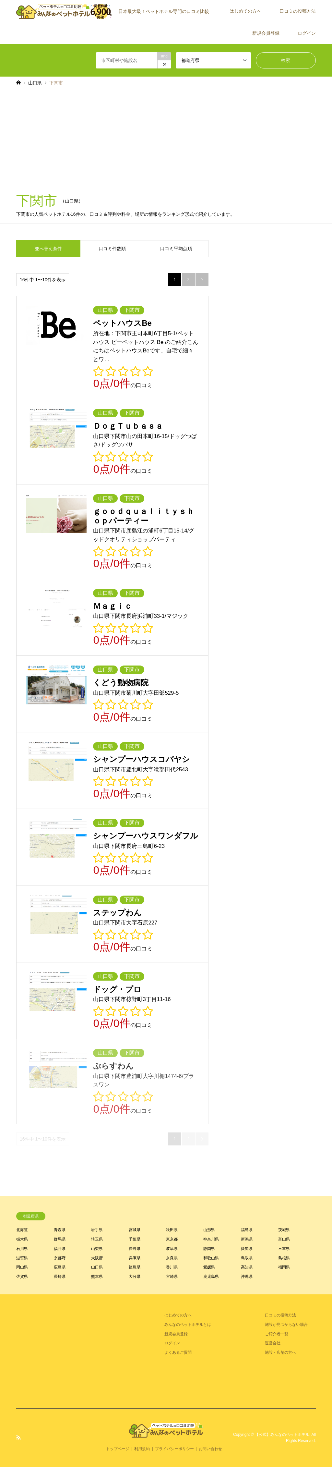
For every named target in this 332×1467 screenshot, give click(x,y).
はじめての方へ (245, 11)
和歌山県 (211, 1258)
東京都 (172, 1239)
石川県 (22, 1248)
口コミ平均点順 (176, 248)
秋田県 (172, 1230)
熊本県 (97, 1276)
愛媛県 (209, 1267)
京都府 (59, 1258)
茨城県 (284, 1230)
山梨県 (97, 1248)
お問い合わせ (210, 1449)
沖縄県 (247, 1276)
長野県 (134, 1248)
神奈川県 (211, 1239)
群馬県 (59, 1239)
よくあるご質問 (178, 1352)
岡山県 (22, 1267)
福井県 (59, 1248)
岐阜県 (172, 1248)
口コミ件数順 (112, 248)
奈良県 (172, 1258)
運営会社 (272, 1343)
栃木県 (22, 1239)
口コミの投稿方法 (297, 11)
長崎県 (59, 1276)
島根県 (284, 1258)
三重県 (284, 1248)
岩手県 (97, 1230)
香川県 (172, 1267)
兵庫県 (134, 1258)
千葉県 (134, 1239)
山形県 (209, 1230)
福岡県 (284, 1267)
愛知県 (247, 1248)
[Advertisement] (166, 137)
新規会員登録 (265, 33)
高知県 (247, 1267)
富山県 (284, 1239)
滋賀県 (22, 1258)
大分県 (134, 1276)
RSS (18, 1437)
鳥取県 (247, 1258)
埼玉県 (97, 1239)
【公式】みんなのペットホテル (282, 1434)
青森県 (59, 1230)
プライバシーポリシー (174, 1449)
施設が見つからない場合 (286, 1324)
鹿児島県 (211, 1276)
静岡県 (209, 1248)
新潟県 (247, 1239)
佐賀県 (22, 1276)
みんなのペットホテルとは (187, 1324)
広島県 (59, 1267)
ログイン (307, 33)
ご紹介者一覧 (276, 1334)
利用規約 (142, 1449)
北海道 (22, 1230)
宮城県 (134, 1230)
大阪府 (97, 1258)
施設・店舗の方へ (280, 1352)
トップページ (117, 1449)
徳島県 (134, 1267)
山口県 (97, 1267)
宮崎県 (172, 1276)
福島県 (247, 1230)
